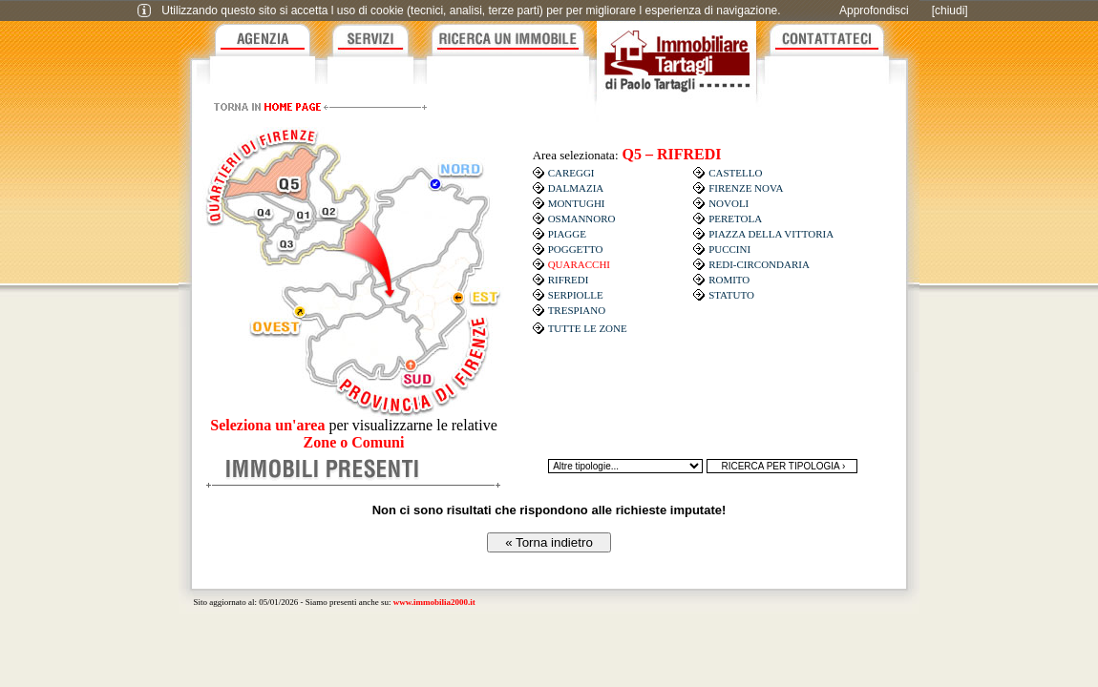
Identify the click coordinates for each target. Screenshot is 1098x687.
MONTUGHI (576, 203)
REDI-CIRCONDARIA (759, 264)
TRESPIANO (577, 310)
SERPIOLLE (575, 295)
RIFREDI (568, 279)
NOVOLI (728, 203)
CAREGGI (571, 172)
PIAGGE (567, 233)
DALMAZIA (576, 188)
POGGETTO (575, 249)
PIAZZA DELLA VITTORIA (771, 233)
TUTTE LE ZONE (587, 328)
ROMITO (729, 279)
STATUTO (731, 295)
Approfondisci (874, 10)
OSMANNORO (582, 218)
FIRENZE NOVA (745, 188)
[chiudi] (950, 10)
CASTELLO (735, 172)
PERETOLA (735, 218)
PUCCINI (729, 249)
